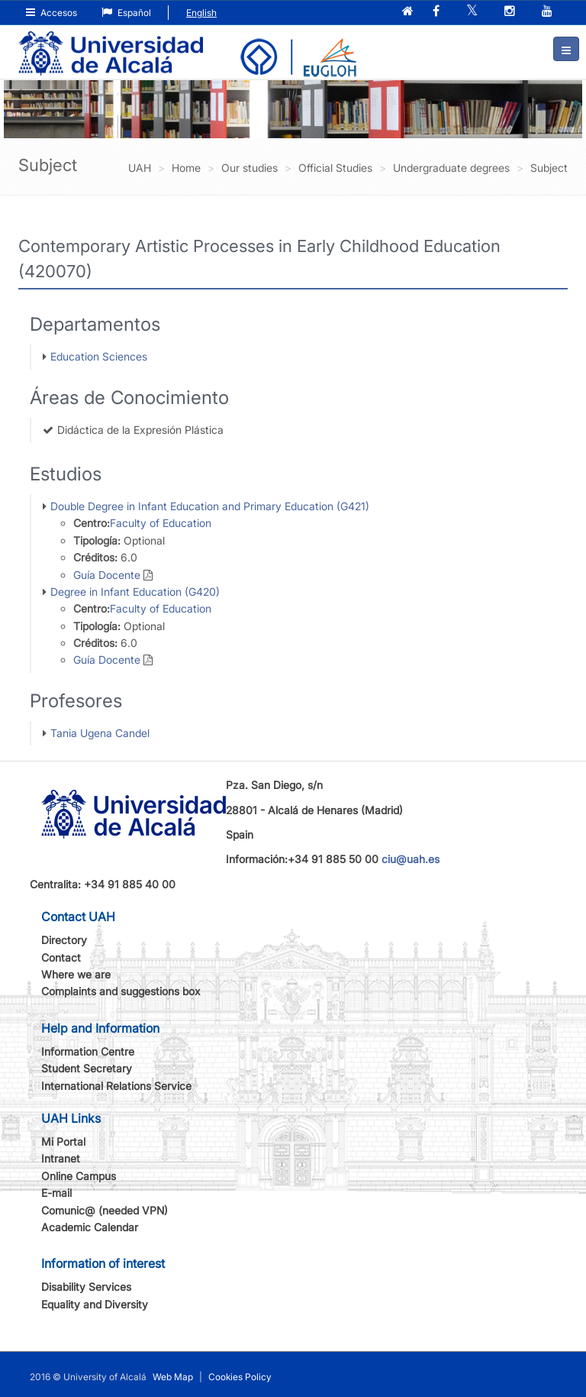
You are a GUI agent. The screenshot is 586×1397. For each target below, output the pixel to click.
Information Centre (87, 1051)
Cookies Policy (240, 1376)
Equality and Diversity (94, 1304)
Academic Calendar (89, 1227)
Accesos (51, 12)
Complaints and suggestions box (121, 991)
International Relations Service (116, 1085)
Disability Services (86, 1286)
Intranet (60, 1158)
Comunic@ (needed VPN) (104, 1210)
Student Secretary (86, 1068)
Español (126, 12)
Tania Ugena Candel (100, 732)
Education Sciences (98, 356)
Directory (64, 939)
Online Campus (78, 1175)
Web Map (173, 1376)
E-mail (56, 1192)
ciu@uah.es (411, 858)
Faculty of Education (160, 522)
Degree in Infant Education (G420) (135, 591)
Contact (61, 957)
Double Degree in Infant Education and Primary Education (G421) (209, 506)
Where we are (76, 974)
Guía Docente (106, 574)
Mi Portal (63, 1141)
